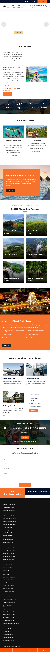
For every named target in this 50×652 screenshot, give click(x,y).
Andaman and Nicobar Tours (13, 142)
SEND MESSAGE (25, 484)
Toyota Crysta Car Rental (8, 545)
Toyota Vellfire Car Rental (8, 559)
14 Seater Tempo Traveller (9, 614)
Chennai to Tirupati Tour (8, 535)
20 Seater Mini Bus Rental (8, 634)
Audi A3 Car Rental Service (9, 577)
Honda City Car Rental (7, 562)
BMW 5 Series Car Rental (8, 591)
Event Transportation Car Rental (10, 518)
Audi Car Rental (6, 574)
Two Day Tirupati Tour (7, 530)
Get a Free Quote (12, 88)
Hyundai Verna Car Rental (8, 565)
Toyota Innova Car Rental (8, 542)
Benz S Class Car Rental (8, 585)
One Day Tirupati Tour (7, 527)
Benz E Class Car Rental (8, 588)
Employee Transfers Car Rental (10, 513)
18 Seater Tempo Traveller (9, 617)
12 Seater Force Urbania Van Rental (11, 623)
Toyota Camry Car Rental (8, 553)
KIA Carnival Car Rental (8, 594)
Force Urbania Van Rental (8, 620)
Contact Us (7, 94)
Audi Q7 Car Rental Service (9, 582)
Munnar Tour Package (35, 231)
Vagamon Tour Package (35, 254)
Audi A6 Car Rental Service (9, 580)
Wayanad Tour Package (35, 278)
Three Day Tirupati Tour (8, 533)
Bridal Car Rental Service (8, 507)
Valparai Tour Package (11, 278)
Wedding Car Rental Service (9, 504)
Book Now (10, 190)
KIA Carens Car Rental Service (9, 599)
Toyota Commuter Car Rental (9, 556)
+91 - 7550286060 (7, 90)
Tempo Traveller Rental (8, 609)
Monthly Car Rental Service (9, 510)
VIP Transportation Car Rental (9, 516)
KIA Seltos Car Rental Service (9, 597)
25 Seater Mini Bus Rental (8, 637)
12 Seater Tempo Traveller (9, 612)
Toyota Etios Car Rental (8, 539)
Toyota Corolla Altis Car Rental (9, 548)
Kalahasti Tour (6, 570)
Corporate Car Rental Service (9, 521)
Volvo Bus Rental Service (8, 640)
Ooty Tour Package (10, 254)
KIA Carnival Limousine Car (9, 602)
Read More (13, 156)
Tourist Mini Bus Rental (8, 629)
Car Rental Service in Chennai (9, 524)
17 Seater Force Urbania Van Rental (11, 626)
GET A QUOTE (42, 1)
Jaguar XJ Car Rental (7, 605)
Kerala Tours (36, 141)
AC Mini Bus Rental (7, 631)
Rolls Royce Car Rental (8, 567)
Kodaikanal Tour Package (12, 231)
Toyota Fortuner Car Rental (9, 550)
